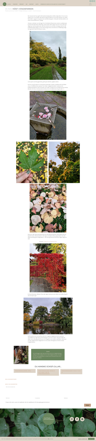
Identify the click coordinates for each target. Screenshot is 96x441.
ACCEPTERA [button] (91, 438)
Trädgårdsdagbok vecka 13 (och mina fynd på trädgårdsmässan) (46, 372)
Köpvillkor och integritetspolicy (19, 432)
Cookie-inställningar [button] (82, 438)
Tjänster (19, 420)
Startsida (19, 416)
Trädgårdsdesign (23, 10)
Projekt (19, 425)
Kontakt (19, 428)
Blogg (19, 418)
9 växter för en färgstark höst (50, 241)
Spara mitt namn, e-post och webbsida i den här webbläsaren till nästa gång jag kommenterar (28, 402)
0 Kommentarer (37, 10)
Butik (19, 430)
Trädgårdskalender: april (23, 370)
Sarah (30, 10)
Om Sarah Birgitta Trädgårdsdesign (19, 423)
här (63, 89)
